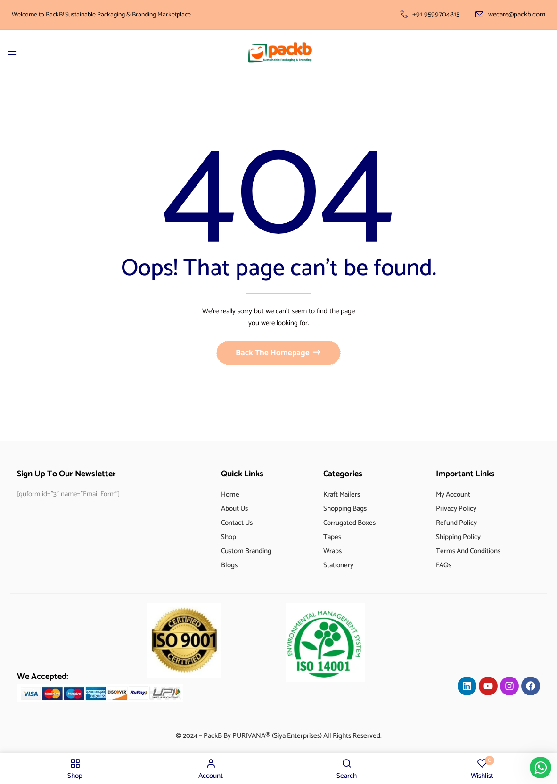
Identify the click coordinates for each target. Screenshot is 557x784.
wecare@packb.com (510, 14)
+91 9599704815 (429, 14)
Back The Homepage (273, 355)
